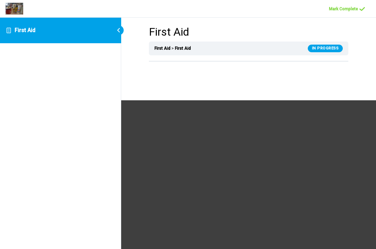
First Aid (25, 30)
